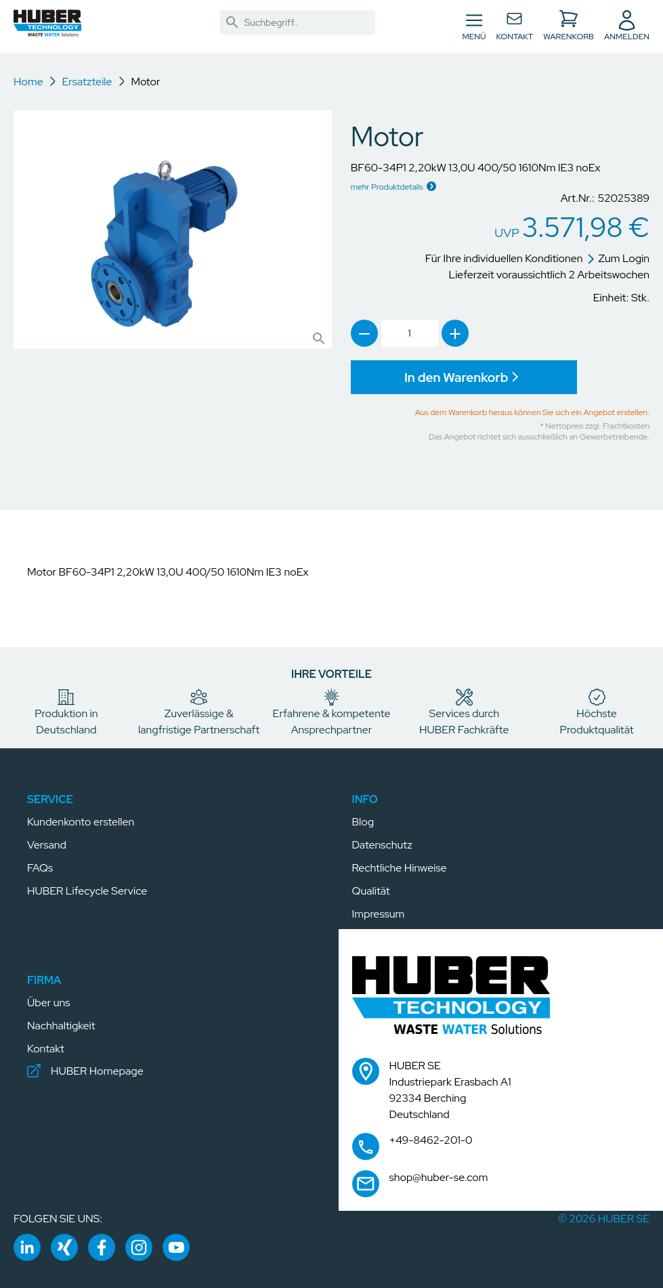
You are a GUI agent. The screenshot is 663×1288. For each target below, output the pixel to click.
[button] (47, 25)
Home (28, 81)
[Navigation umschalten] (474, 26)
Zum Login (618, 258)
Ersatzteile (87, 81)
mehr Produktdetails (387, 186)
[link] (232, 22)
